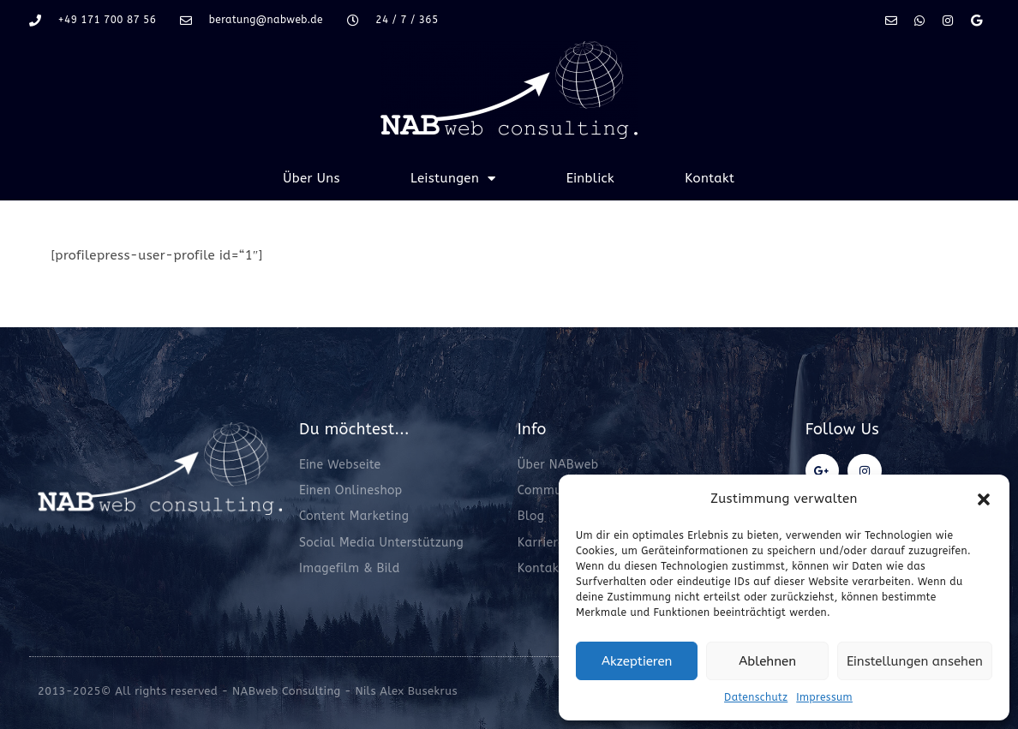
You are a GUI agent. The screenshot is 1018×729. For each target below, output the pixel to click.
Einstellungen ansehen (915, 661)
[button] (983, 499)
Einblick (590, 178)
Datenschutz (755, 697)
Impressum (824, 697)
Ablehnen (767, 661)
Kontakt (709, 178)
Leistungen (453, 179)
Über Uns (311, 178)
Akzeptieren (637, 661)
